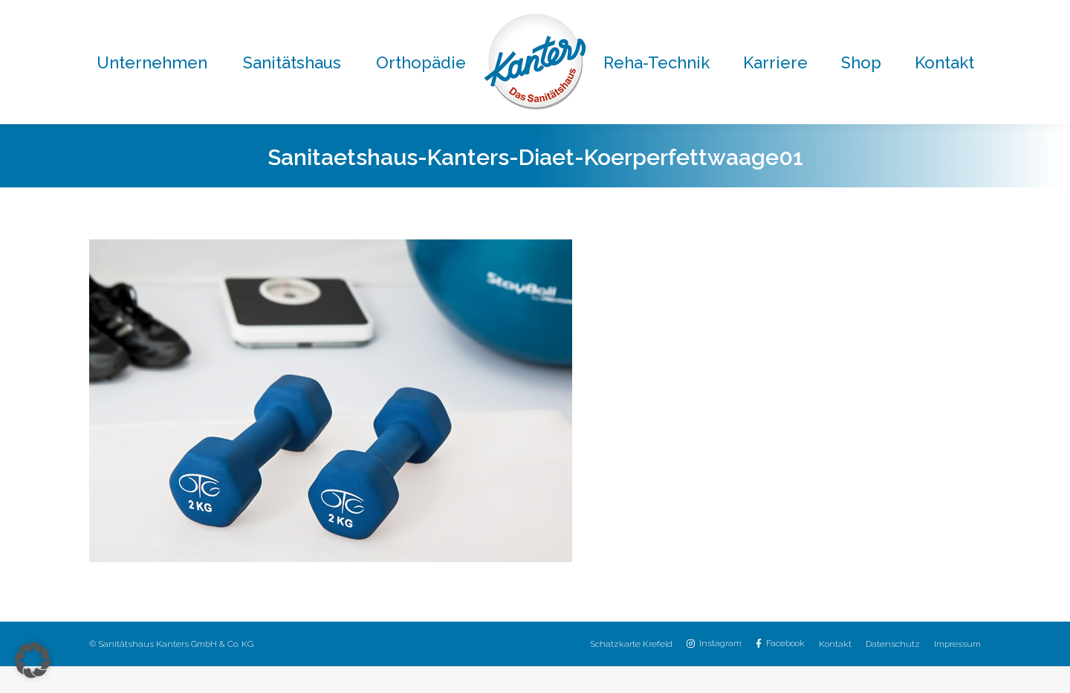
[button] (32, 660)
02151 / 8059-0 (309, 14)
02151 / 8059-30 (634, 14)
